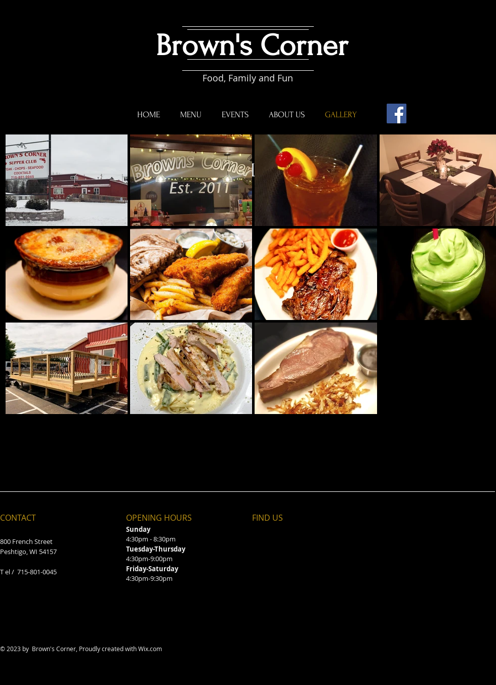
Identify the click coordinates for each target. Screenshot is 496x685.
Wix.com (150, 649)
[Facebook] (396, 113)
